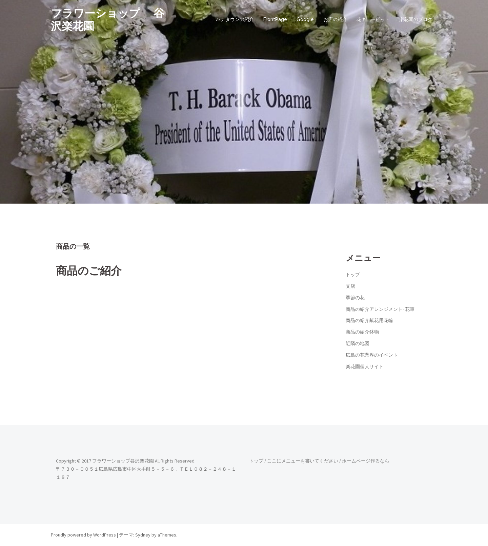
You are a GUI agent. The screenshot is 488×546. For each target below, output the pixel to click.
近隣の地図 (357, 343)
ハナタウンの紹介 (235, 19)
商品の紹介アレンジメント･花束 (380, 309)
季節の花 (355, 298)
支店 (350, 286)
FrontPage (275, 19)
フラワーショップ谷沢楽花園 (123, 461)
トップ (353, 274)
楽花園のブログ (415, 19)
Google (305, 19)
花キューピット (373, 19)
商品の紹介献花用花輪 (369, 320)
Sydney (142, 535)
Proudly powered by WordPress (83, 535)
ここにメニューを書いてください (302, 461)
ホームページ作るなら (365, 461)
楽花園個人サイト (365, 366)
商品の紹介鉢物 (362, 332)
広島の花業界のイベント (372, 355)
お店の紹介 (335, 19)
